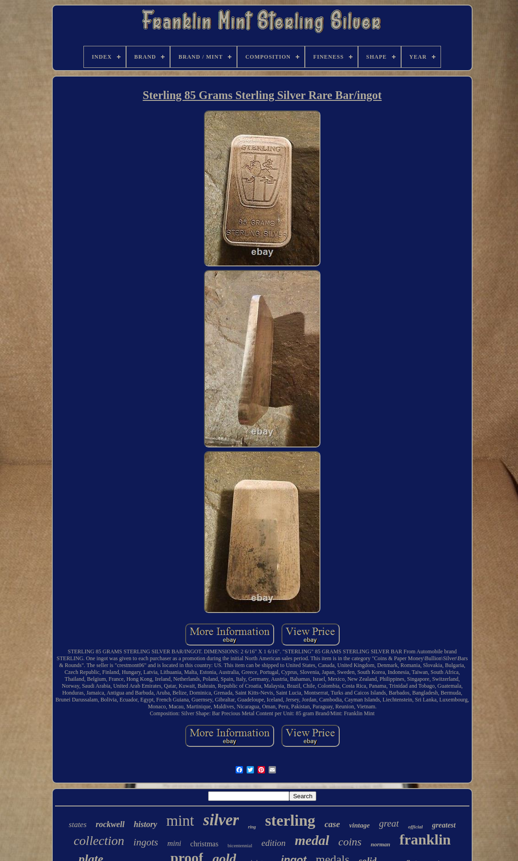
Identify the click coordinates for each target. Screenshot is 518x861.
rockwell (110, 824)
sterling (290, 820)
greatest (444, 825)
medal (312, 840)
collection (99, 840)
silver (221, 820)
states (78, 824)
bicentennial (239, 845)
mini (174, 843)
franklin (425, 839)
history (145, 824)
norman (381, 844)
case (332, 824)
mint (180, 820)
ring (252, 826)
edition (273, 843)
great (389, 823)
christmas (204, 844)
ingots (145, 842)
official (415, 826)
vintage (359, 825)
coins (350, 842)
